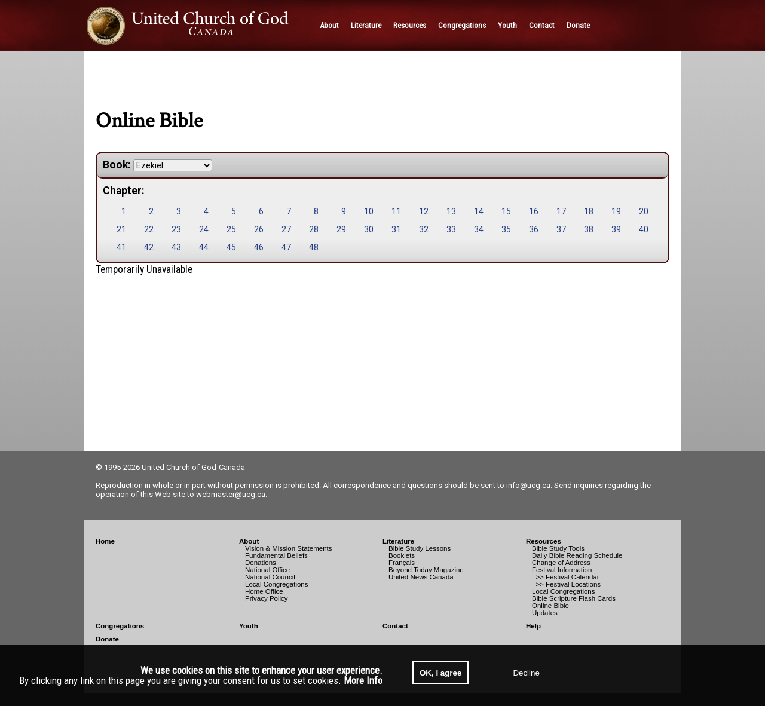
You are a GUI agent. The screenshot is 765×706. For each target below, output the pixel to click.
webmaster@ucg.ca (230, 494)
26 (259, 229)
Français (401, 562)
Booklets (401, 555)
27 (286, 229)
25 (231, 229)
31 (396, 229)
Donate (107, 639)
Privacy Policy (266, 598)
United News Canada (421, 577)
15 (506, 211)
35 (506, 229)
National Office (267, 569)
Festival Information (562, 569)
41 (121, 247)
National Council (270, 577)
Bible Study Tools (558, 548)
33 (451, 229)
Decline (526, 672)
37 (561, 229)
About (249, 541)
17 (561, 211)
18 (588, 211)
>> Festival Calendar (565, 577)
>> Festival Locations (566, 584)
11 (396, 211)
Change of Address (561, 562)
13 (451, 211)
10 (369, 211)
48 (314, 247)
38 (588, 229)
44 (204, 247)
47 (286, 247)
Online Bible (550, 605)
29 (341, 229)
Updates (545, 612)
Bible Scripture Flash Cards (574, 598)
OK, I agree (440, 672)
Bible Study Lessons (419, 548)
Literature (398, 541)
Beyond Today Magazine (426, 569)
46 (259, 247)
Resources (543, 541)
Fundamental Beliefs (276, 555)
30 (369, 229)
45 (231, 247)
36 (533, 229)
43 (176, 247)
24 (204, 229)
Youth (248, 626)
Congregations (120, 626)
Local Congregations (276, 584)
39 (616, 229)
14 (479, 211)
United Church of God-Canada (193, 467)
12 (424, 211)
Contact (395, 626)
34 (479, 229)
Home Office (264, 591)
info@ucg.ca (528, 485)
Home (105, 541)
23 (176, 229)
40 (643, 229)
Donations (260, 562)
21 (121, 229)
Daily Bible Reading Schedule (577, 555)
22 (149, 229)
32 (424, 229)
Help (533, 626)
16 (533, 211)
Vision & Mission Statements (288, 548)
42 (149, 247)
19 (616, 211)
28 (314, 229)
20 (643, 211)
